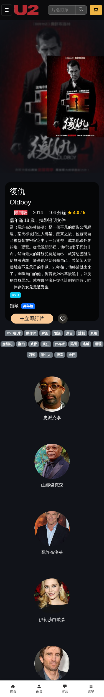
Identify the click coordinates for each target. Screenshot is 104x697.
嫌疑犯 (7, 344)
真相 (93, 333)
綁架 (45, 333)
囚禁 (32, 355)
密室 (60, 355)
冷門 (72, 355)
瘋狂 (45, 344)
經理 (98, 344)
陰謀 (57, 333)
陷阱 (73, 344)
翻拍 (21, 344)
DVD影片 (14, 333)
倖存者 (60, 344)
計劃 (81, 333)
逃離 (86, 344)
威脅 (33, 344)
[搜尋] (61, 10)
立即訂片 (32, 318)
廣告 (69, 333)
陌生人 (46, 355)
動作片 (31, 333)
